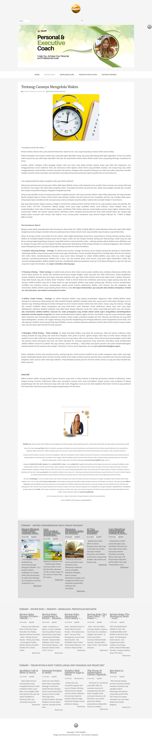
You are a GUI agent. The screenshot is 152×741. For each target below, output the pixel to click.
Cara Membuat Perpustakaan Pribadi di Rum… (118, 531)
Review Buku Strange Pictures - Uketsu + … (30, 616)
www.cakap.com (69, 472)
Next (122, 46)
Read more (37, 586)
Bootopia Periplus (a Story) (52, 672)
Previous (30, 46)
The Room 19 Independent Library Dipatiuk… (97, 673)
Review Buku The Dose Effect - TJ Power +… (97, 616)
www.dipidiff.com (94, 487)
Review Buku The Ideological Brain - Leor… (119, 616)
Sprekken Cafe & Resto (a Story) (29, 672)
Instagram (76, 725)
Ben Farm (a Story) (116, 672)
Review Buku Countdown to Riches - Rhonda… (52, 616)
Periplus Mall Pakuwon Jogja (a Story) (74, 673)
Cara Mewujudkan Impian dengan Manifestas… (51, 532)
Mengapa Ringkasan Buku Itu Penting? (74, 531)
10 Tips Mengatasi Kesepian (93, 531)
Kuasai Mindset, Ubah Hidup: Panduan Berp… (31, 531)
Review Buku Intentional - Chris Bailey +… (73, 616)
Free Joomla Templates (89, 735)
